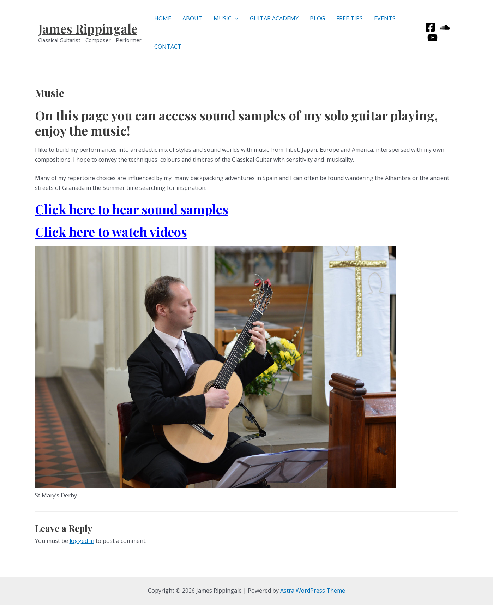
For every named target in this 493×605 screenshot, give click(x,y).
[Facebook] (430, 27)
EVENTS (385, 18)
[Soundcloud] (445, 27)
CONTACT (167, 46)
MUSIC (226, 18)
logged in (82, 541)
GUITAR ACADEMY (274, 18)
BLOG (317, 18)
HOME (162, 18)
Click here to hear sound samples (131, 208)
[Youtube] (432, 37)
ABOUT (192, 18)
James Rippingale (87, 28)
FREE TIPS (349, 18)
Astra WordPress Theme (312, 590)
